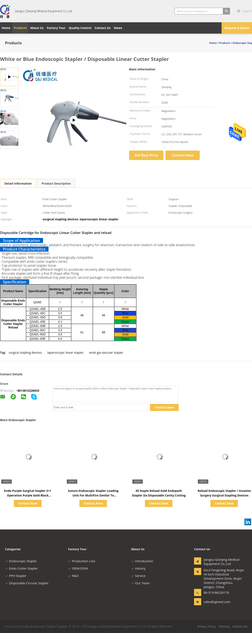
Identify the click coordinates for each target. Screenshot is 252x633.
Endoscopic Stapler (21, 561)
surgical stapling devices (25, 353)
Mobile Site (240, 626)
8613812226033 (28, 391)
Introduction (142, 561)
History (138, 568)
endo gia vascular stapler (106, 353)
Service (138, 576)
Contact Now (182, 155)
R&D (73, 576)
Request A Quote (236, 28)
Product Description (56, 183)
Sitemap (224, 626)
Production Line (81, 561)
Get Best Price (146, 155)
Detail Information (18, 183)
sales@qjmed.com (217, 602)
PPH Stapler (15, 576)
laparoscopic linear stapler (65, 353)
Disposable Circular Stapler (27, 583)
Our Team (140, 583)
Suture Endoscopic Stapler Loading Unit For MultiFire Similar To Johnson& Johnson (93, 495)
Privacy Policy (206, 626)
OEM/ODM (78, 568)
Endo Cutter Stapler (21, 568)
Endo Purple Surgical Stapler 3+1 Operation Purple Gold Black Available (27, 495)
